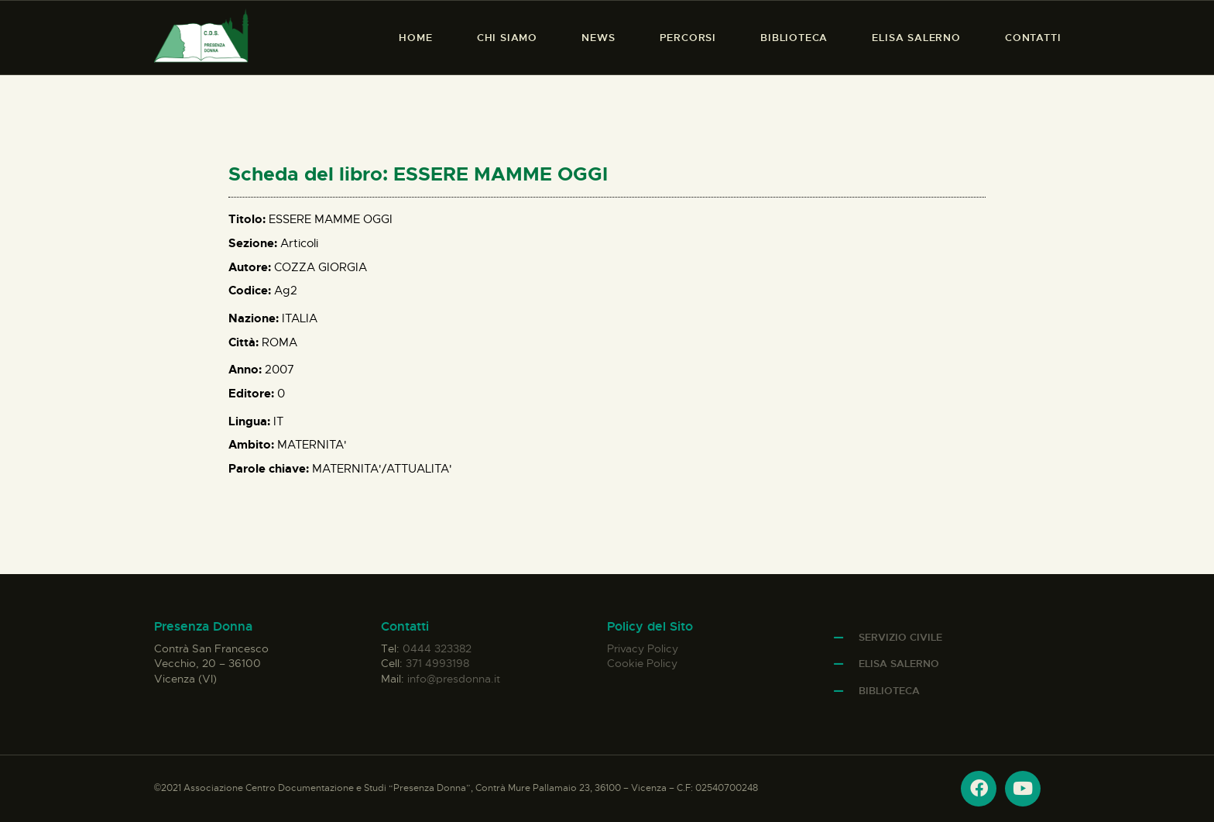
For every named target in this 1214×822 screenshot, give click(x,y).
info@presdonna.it (453, 679)
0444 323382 (437, 648)
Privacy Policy (642, 648)
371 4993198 (437, 663)
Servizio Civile (900, 637)
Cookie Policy (642, 663)
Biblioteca (889, 690)
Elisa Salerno (899, 663)
